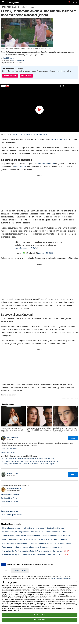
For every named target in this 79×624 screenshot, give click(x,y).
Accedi (75, 2)
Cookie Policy (16, 610)
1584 (40, 587)
